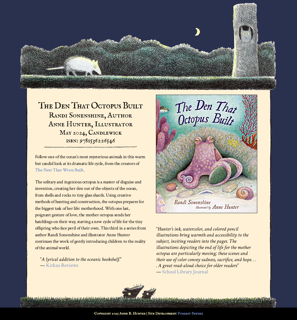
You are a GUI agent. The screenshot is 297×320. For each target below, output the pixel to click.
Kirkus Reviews (62, 265)
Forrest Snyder (190, 313)
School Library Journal (185, 271)
